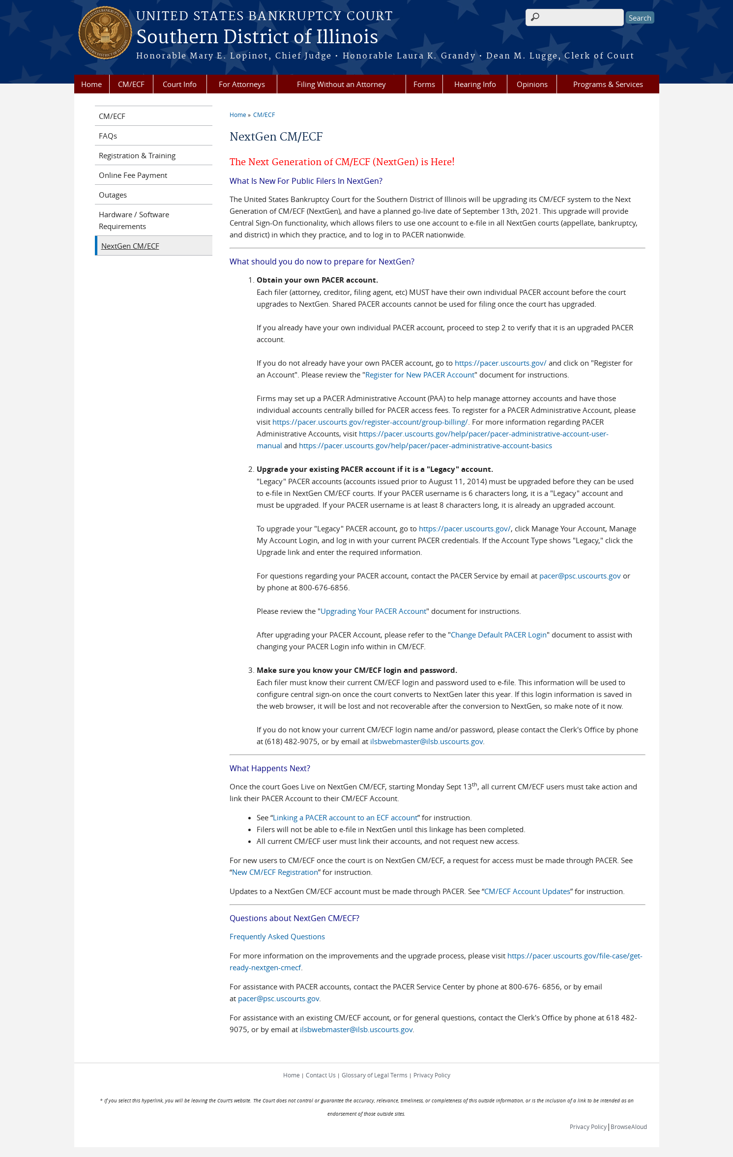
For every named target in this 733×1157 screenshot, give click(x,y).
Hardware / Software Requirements (134, 220)
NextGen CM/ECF (130, 246)
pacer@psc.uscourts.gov (580, 575)
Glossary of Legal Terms (375, 1075)
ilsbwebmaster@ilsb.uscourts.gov (426, 741)
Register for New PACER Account (419, 374)
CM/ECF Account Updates (527, 891)
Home (91, 84)
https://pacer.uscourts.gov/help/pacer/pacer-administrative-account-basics (425, 445)
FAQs (108, 136)
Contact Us (321, 1075)
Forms (424, 84)
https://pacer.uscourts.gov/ (501, 363)
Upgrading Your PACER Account (373, 611)
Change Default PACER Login (499, 634)
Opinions (532, 84)
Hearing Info (475, 84)
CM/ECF (131, 84)
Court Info (180, 84)
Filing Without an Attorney (341, 84)
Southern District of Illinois (257, 38)
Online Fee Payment (133, 175)
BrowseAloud (629, 1126)
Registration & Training (137, 155)
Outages (113, 195)
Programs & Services (608, 84)
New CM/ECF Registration (275, 872)
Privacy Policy (431, 1075)
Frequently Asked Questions (277, 936)
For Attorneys (242, 84)
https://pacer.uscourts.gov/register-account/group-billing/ (370, 422)
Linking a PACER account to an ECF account (345, 817)
